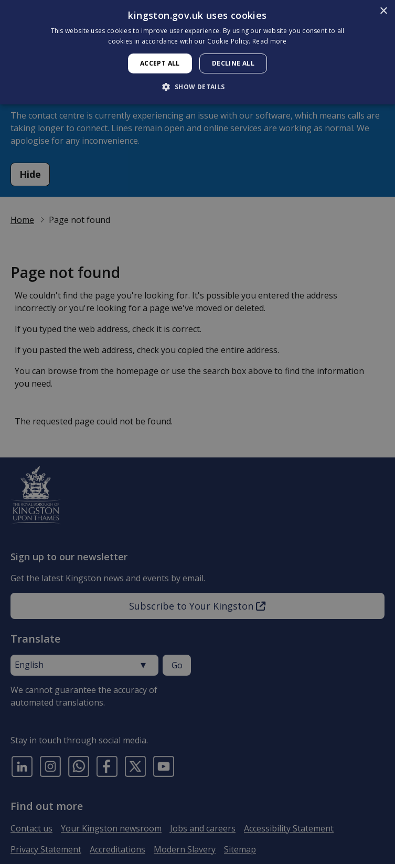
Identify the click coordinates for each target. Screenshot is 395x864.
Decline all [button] (233, 63)
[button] (197, 86)
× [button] (383, 11)
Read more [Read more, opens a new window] (269, 41)
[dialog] (197, 52)
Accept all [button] (160, 63)
